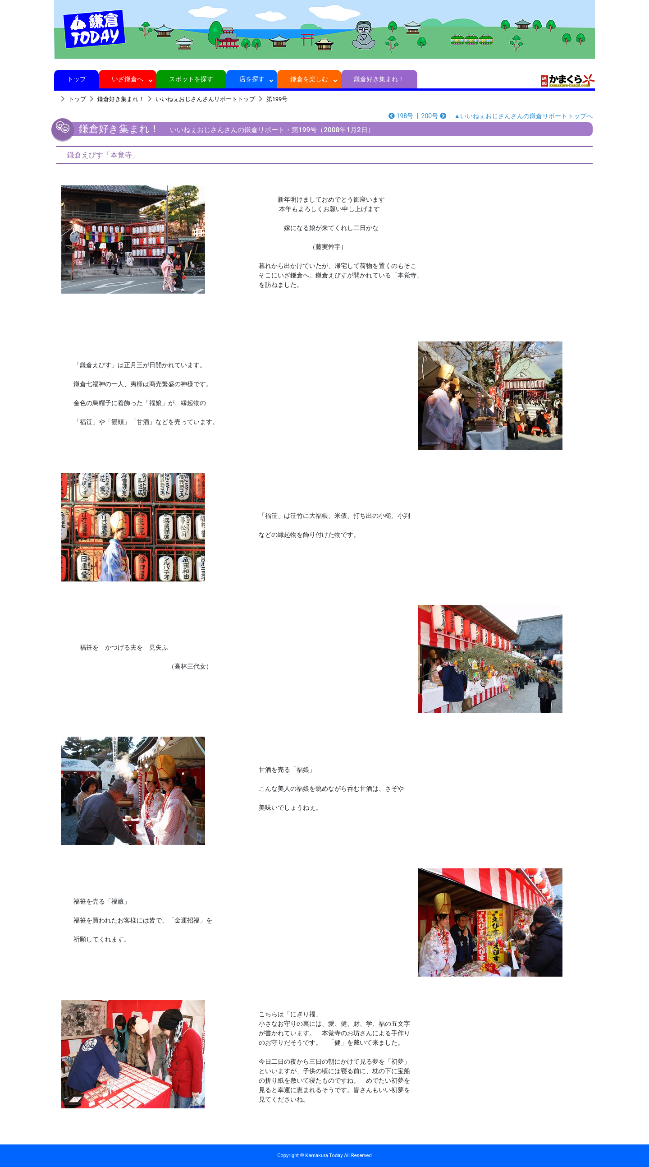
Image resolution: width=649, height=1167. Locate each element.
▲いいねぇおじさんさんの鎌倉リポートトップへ (523, 116)
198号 (400, 116)
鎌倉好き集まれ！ (379, 79)
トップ (76, 79)
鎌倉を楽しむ (309, 79)
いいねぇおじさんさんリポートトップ (205, 99)
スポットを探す (191, 79)
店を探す (252, 79)
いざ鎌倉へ (127, 79)
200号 (433, 116)
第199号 (277, 99)
